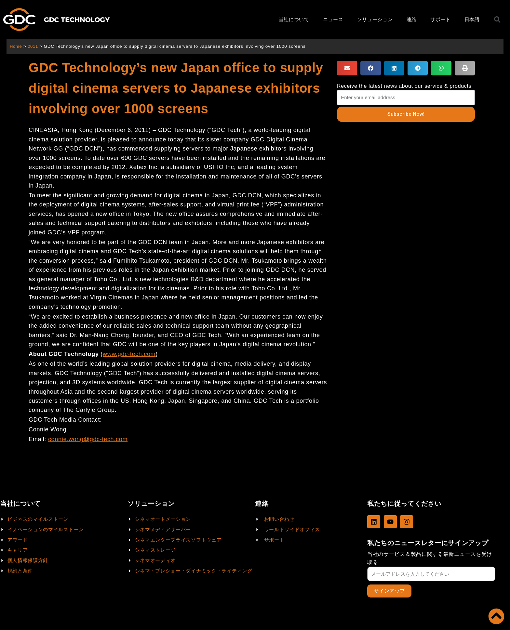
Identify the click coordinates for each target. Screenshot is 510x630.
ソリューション (375, 19)
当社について (294, 19)
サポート (440, 19)
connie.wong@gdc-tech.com (88, 439)
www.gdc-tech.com (129, 354)
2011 (33, 46)
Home (16, 46)
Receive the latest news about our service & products (404, 86)
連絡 (412, 19)
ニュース (333, 19)
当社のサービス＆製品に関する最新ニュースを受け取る (429, 558)
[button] (347, 68)
